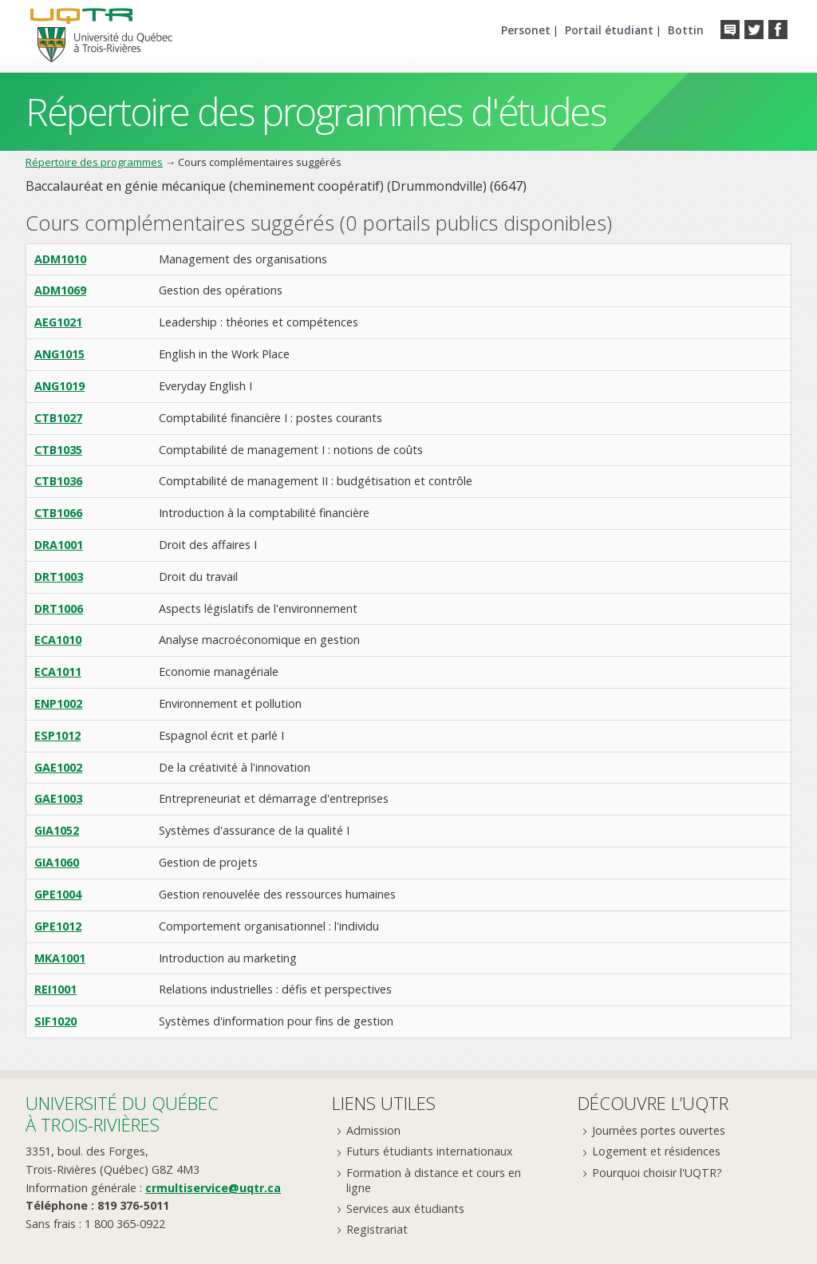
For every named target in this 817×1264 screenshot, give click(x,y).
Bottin (686, 30)
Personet (526, 30)
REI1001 (55, 989)
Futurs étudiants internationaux (429, 1151)
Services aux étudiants (405, 1208)
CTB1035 (58, 449)
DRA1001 (58, 544)
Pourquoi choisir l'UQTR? (657, 1172)
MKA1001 (59, 958)
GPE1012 (57, 926)
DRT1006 (58, 608)
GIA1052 (56, 830)
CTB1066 (58, 512)
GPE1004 (57, 894)
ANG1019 (59, 385)
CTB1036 (58, 480)
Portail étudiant (609, 30)
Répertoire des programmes (94, 162)
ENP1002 (58, 703)
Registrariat (377, 1229)
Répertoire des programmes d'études (316, 111)
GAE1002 (58, 767)
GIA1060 (56, 862)
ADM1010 (60, 259)
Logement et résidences (656, 1151)
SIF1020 (55, 1021)
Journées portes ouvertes (658, 1130)
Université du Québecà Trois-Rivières (122, 1113)
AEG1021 (58, 322)
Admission (373, 1130)
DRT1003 (58, 576)
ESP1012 (57, 735)
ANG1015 (59, 353)
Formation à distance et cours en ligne (433, 1180)
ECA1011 (57, 671)
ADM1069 (60, 290)
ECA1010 (57, 639)
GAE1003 (58, 798)
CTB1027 (58, 417)
